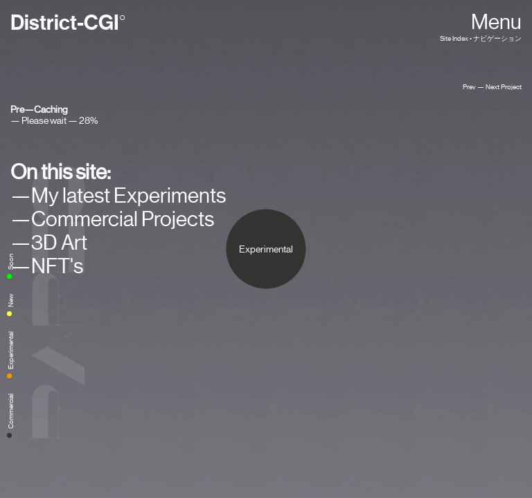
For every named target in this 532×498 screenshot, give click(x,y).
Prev (469, 87)
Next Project (504, 87)
